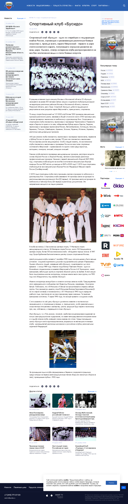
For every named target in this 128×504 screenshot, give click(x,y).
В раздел (20, 18)
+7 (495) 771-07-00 (12, 495)
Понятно (111, 483)
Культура (86, 5)
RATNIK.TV (32, 18)
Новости (31, 5)
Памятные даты (20, 487)
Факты (78, 5)
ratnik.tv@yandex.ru (9, 498)
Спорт (94, 5)
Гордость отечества (37, 487)
